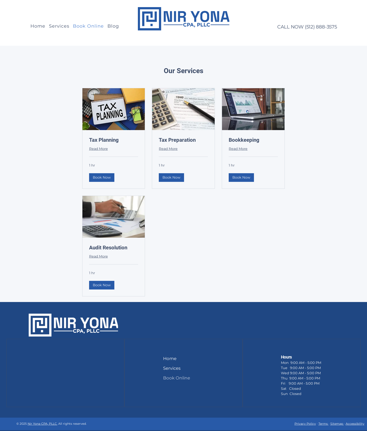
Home (169, 358)
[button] (101, 177)
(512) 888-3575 (321, 27)
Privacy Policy (305, 424)
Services (172, 368)
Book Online (173, 378)
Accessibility (355, 424)
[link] (113, 140)
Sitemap (337, 424)
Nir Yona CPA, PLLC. (42, 424)
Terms (323, 424)
